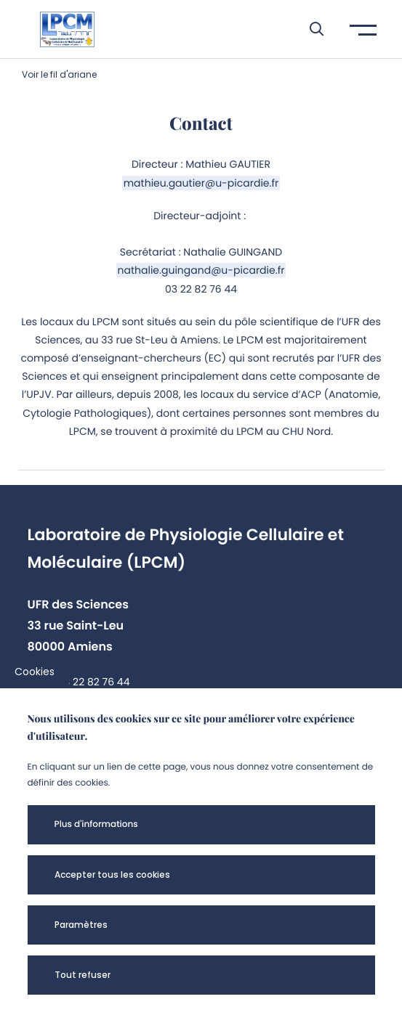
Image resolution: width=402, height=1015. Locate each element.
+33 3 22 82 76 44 (85, 681)
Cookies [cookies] (35, 671)
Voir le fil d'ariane (59, 74)
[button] (309, 29)
